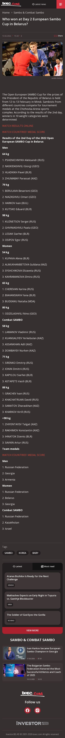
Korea (22, 552)
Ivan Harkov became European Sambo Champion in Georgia (43, 650)
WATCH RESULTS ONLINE (17, 125)
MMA (10, 604)
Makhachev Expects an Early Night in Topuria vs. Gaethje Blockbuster (31, 597)
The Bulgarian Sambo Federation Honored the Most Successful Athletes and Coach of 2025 (44, 670)
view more (32, 630)
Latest (17, 566)
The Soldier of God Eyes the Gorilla (26, 614)
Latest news (40, 4)
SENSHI (11, 585)
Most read (47, 566)
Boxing (11, 620)
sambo (9, 552)
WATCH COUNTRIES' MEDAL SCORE (23, 132)
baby (35, 552)
